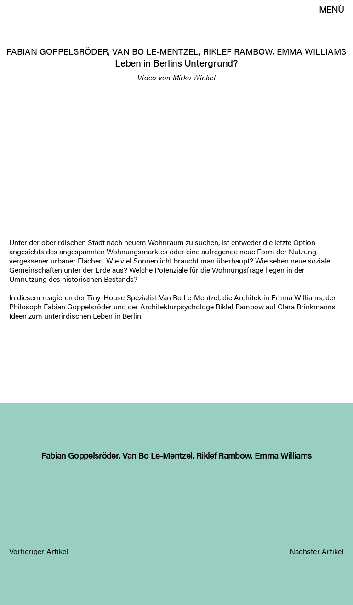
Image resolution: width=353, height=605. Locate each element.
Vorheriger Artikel (38, 550)
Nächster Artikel (317, 550)
